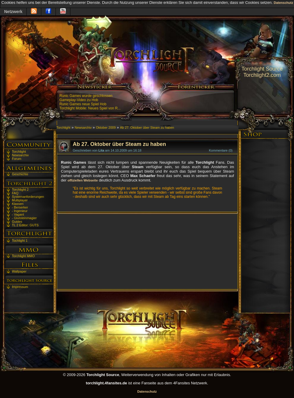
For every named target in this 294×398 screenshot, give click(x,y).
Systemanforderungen (28, 196)
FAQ (15, 193)
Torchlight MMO (23, 256)
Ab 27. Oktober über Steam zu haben (147, 127)
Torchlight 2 (20, 189)
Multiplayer (20, 200)
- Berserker (20, 207)
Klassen (17, 204)
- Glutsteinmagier (24, 218)
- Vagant (18, 214)
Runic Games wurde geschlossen (86, 96)
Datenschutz (283, 2)
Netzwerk (13, 11)
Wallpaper (19, 271)
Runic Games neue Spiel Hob (82, 104)
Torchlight (19, 151)
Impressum (20, 287)
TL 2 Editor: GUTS (25, 225)
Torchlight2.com (262, 75)
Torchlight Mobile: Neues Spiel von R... (90, 108)
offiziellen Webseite (82, 180)
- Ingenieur (20, 211)
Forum (16, 158)
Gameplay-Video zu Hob (78, 100)
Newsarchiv (20, 155)
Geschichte (20, 174)
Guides (17, 221)
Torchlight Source (262, 69)
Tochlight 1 (20, 240)
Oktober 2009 (106, 127)
